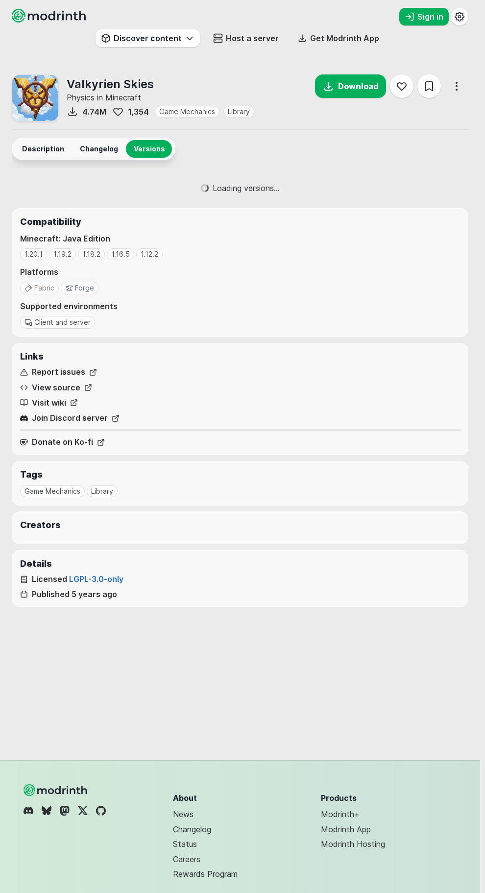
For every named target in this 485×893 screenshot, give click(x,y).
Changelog (192, 829)
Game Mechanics (187, 111)
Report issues (58, 372)
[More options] (456, 86)
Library (239, 111)
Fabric (39, 288)
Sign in (424, 17)
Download (350, 86)
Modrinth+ (340, 814)
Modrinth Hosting (353, 844)
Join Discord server (70, 418)
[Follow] (401, 86)
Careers (186, 859)
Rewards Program (205, 873)
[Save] (429, 86)
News (183, 814)
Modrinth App (346, 829)
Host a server (246, 38)
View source (56, 387)
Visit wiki (49, 403)
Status (185, 844)
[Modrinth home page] (50, 19)
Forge (79, 288)
